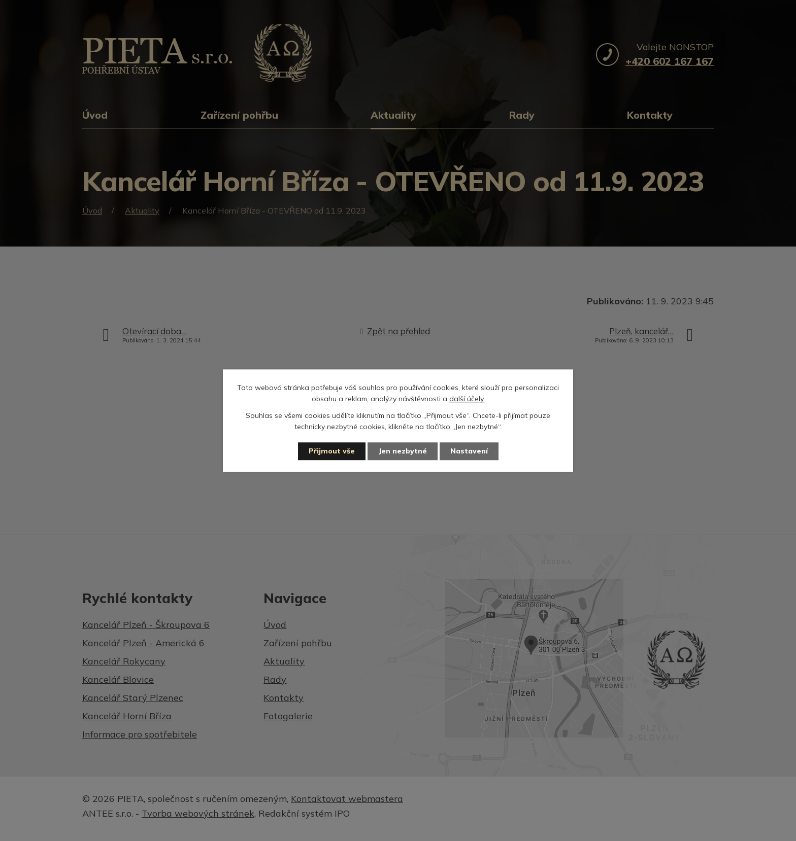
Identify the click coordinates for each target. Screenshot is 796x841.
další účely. (467, 399)
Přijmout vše (332, 450)
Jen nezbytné (402, 450)
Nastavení (469, 450)
